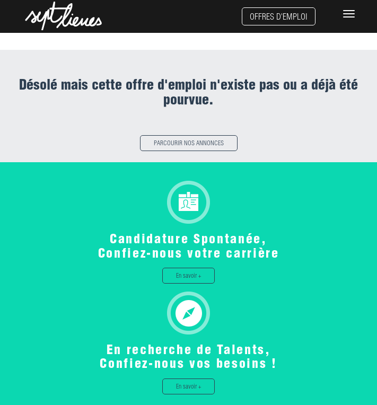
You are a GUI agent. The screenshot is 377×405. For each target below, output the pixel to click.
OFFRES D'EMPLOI (279, 16)
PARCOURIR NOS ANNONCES (189, 143)
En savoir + (188, 275)
